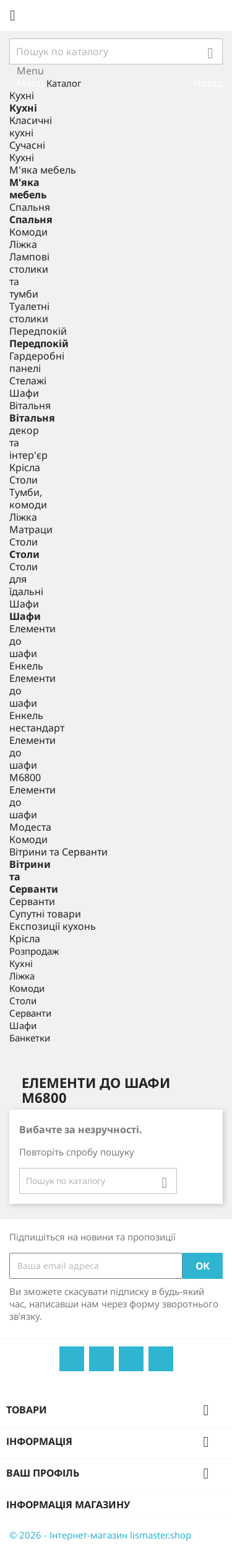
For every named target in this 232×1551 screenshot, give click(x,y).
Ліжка (23, 244)
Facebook (71, 1358)
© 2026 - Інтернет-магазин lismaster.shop (100, 1535)
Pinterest (131, 1358)
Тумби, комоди (28, 498)
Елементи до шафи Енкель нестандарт (36, 703)
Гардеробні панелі (36, 362)
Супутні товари (45, 914)
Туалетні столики (29, 312)
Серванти (32, 901)
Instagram (160, 1358)
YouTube (101, 1358)
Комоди (28, 232)
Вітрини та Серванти (58, 852)
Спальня (29, 207)
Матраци (31, 529)
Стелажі (27, 380)
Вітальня (30, 405)
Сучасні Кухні (27, 151)
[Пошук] (116, 51)
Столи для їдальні (26, 579)
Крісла (24, 467)
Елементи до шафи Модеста (32, 808)
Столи (23, 480)
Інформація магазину (68, 1504)
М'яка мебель (42, 170)
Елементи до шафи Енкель (32, 647)
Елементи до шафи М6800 (32, 758)
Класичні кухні (30, 126)
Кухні (21, 95)
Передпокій (38, 331)
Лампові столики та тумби (29, 275)
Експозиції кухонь (52, 926)
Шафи (24, 393)
